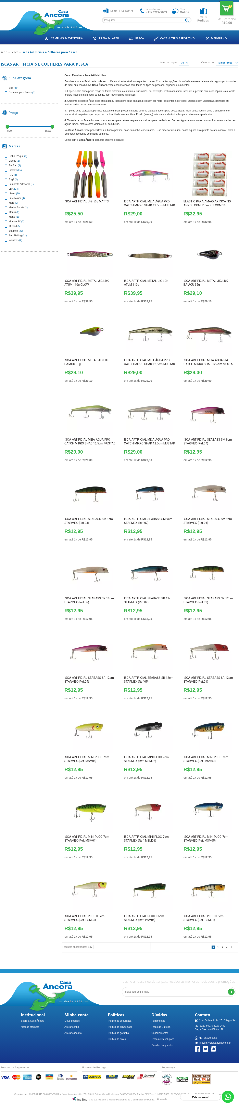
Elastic (11, 160)
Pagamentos (158, 1020)
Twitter (206, 1049)
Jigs (9, 87)
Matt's (10, 216)
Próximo (236, 947)
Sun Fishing (13, 235)
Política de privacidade (120, 1027)
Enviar (231, 992)
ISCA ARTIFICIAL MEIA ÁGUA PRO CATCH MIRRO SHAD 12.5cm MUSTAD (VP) (89, 443)
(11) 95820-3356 (208, 1038)
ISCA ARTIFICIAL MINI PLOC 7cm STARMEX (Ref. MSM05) (206, 838)
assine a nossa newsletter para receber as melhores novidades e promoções (179, 981)
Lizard (10, 193)
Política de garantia (118, 1033)
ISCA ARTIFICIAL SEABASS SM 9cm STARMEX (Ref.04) (208, 441)
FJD (9, 174)
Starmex (11, 230)
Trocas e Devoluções (162, 1039)
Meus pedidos (72, 1020)
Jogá (10, 179)
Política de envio (117, 1039)
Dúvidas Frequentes (162, 1045)
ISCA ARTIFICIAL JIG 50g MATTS (86, 201)
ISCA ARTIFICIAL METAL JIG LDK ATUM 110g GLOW (86, 282)
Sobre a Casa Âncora (32, 1020)
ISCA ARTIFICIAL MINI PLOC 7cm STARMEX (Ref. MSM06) (146, 838)
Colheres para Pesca (18, 92)
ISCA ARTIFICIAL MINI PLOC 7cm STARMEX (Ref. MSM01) (86, 838)
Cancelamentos (159, 1033)
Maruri (10, 212)
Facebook (198, 1049)
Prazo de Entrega (160, 1027)
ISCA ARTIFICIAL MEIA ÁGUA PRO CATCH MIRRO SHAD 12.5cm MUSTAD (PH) (149, 205)
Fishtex (11, 170)
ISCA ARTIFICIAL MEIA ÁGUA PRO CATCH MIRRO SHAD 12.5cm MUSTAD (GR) (209, 364)
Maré (10, 202)
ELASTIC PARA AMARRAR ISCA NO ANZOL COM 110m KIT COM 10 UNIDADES (207, 205)
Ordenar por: (208, 62)
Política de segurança (119, 1020)
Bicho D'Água (14, 156)
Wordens (12, 240)
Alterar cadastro (73, 1033)
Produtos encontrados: (74, 947)
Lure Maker (13, 198)
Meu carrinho (226, 8)
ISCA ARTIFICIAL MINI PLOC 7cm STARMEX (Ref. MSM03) (206, 759)
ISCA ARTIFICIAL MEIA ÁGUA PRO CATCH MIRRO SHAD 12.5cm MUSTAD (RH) (149, 443)
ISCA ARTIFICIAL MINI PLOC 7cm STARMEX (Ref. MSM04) (86, 759)
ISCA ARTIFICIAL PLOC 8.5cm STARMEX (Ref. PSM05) (84, 918)
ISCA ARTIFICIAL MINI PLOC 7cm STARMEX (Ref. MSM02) (146, 759)
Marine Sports (15, 207)
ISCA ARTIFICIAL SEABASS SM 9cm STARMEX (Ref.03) (88, 521)
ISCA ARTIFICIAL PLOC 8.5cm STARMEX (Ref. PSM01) (204, 918)
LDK (9, 188)
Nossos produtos (30, 1027)
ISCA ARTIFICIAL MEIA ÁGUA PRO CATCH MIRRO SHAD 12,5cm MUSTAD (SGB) (149, 364)
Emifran (11, 165)
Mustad (11, 226)
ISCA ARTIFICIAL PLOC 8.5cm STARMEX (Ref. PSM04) (144, 918)
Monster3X (13, 221)
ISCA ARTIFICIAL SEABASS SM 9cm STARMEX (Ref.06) (208, 521)
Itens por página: (169, 62)
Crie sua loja (95, 1099)
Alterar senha (71, 1027)
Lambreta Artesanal (18, 184)
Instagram (214, 1049)
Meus (203, 18)
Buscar (188, 20)
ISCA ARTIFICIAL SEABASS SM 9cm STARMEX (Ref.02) (148, 521)
